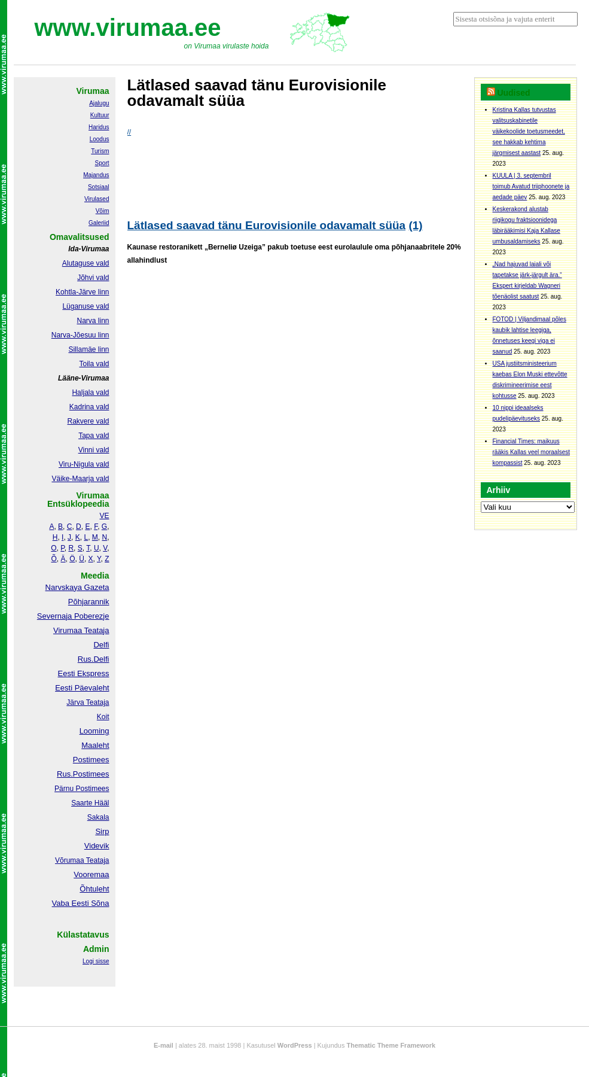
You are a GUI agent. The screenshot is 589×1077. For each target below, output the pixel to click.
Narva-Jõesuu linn (80, 335)
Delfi (101, 644)
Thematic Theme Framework (391, 1045)
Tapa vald (93, 435)
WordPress (294, 1045)
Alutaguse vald (85, 263)
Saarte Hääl (90, 803)
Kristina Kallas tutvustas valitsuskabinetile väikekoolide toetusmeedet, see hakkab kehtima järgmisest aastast (529, 131)
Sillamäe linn (88, 349)
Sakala (98, 817)
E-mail (163, 1045)
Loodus (99, 139)
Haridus (98, 127)
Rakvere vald (88, 421)
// (129, 132)
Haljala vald (90, 392)
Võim (102, 211)
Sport (102, 163)
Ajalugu (99, 103)
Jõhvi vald (93, 277)
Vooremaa (91, 874)
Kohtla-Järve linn (82, 292)
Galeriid (98, 223)
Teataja (96, 860)
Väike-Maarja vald (80, 478)
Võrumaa (69, 860)
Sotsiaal (98, 187)
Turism (100, 151)
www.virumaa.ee (128, 27)
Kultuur (99, 115)
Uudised (513, 93)
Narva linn (93, 321)
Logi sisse (96, 961)
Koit (103, 717)
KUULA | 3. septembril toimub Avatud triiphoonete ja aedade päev (531, 186)
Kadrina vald (89, 407)
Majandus (96, 175)
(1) (415, 225)
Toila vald (94, 364)
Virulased (96, 199)
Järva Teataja (87, 702)
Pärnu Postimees (81, 788)
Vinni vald (93, 450)
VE (104, 516)
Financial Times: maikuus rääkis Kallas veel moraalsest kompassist (531, 452)
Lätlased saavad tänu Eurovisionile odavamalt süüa (266, 225)
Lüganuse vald (85, 306)
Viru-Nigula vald (84, 464)
